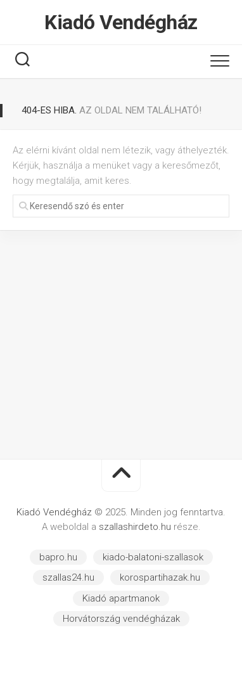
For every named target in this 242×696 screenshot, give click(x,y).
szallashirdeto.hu (136, 526)
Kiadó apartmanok (121, 598)
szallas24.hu (68, 577)
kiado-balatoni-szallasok (153, 557)
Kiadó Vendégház (121, 22)
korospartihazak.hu (160, 577)
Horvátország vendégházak (121, 618)
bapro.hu (58, 557)
